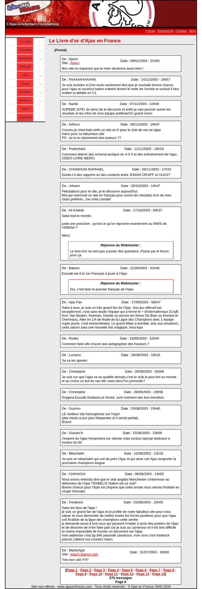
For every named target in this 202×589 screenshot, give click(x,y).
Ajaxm (75, 63)
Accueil (25, 41)
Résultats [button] (29, 58)
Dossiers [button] (30, 100)
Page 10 (95, 574)
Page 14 (158, 574)
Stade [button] (31, 83)
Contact (181, 31)
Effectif (25, 67)
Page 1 (71, 570)
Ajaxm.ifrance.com (84, 554)
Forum (150, 31)
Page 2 (85, 570)
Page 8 (168, 570)
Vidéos (25, 109)
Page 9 (80, 574)
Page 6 (141, 570)
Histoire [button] (30, 92)
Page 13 (143, 574)
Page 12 (127, 574)
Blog (192, 31)
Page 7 (154, 570)
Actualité (30, 50)
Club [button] (31, 75)
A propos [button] (25, 117)
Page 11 (111, 574)
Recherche (165, 31)
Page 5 (127, 570)
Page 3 (99, 570)
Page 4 (113, 570)
